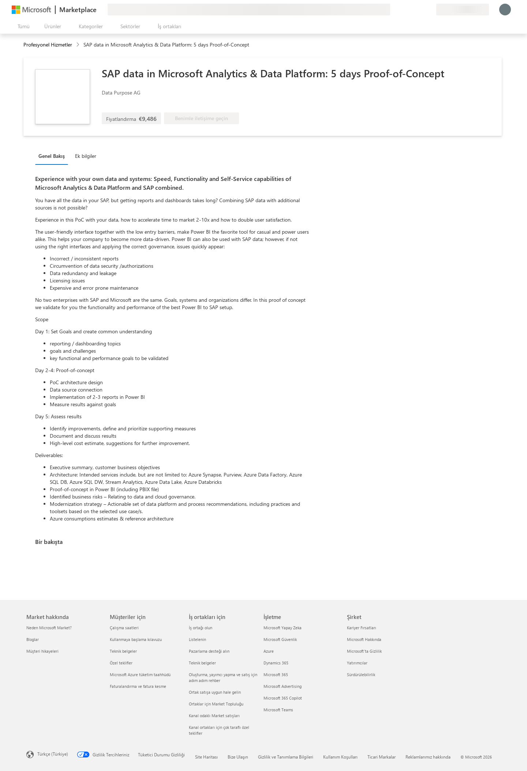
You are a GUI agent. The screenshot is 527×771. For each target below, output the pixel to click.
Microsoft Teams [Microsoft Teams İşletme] (278, 709)
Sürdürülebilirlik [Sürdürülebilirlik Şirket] (361, 674)
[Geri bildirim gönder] (404, 9)
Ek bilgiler (85, 155)
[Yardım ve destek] (413, 9)
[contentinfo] (78, 45)
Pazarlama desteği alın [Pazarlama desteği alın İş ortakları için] (209, 651)
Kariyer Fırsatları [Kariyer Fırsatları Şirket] (361, 627)
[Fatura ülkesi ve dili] (462, 9)
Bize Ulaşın (238, 757)
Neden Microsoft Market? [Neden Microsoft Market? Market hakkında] (49, 627)
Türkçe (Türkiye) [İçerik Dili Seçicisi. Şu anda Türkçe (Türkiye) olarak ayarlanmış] (52, 754)
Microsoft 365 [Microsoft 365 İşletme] (276, 674)
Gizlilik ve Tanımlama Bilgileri (285, 757)
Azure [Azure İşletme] (269, 651)
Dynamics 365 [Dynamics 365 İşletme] (276, 663)
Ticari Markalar (381, 757)
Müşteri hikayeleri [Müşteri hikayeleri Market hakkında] (42, 651)
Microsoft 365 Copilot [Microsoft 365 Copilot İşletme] (283, 698)
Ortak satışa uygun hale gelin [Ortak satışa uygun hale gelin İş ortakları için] (215, 692)
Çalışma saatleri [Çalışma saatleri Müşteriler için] (124, 627)
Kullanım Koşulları (340, 757)
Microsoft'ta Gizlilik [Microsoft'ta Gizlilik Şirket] (364, 651)
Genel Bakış (51, 155)
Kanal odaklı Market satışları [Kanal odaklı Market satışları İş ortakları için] (214, 715)
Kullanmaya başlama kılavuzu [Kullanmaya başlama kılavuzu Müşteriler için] (136, 639)
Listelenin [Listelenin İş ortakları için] (197, 639)
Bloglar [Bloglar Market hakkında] (32, 639)
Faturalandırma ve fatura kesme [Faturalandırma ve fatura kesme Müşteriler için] (138, 686)
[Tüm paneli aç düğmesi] (22, 26)
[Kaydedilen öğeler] (422, 9)
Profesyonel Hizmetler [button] (47, 44)
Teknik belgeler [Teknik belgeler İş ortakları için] (202, 663)
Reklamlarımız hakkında (428, 757)
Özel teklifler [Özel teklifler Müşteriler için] (121, 663)
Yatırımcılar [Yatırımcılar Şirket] (357, 663)
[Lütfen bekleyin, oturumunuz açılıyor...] (505, 9)
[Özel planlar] (430, 9)
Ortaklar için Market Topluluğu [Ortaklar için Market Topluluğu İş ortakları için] (216, 704)
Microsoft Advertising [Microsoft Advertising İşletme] (283, 686)
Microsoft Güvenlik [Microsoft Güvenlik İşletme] (280, 639)
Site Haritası (206, 757)
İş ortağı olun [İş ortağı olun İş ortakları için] (200, 627)
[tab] (53, 156)
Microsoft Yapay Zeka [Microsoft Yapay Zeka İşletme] (283, 627)
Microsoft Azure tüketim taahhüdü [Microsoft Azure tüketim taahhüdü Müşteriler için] (140, 674)
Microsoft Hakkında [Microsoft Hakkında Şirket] (364, 639)
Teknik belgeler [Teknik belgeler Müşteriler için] (123, 651)
